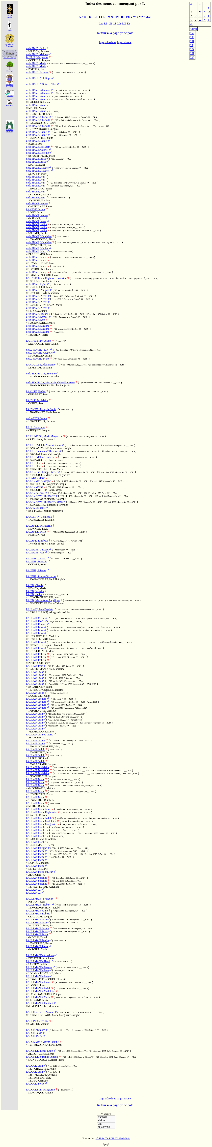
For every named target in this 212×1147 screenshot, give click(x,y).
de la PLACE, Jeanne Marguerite (45, 510)
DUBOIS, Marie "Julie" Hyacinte (52, 475)
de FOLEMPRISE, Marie (41, 155)
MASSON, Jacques (38, 51)
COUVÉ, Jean (36, 403)
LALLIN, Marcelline (37, 1021)
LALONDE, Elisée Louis (39, 1050)
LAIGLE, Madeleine (37, 400)
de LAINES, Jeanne (36, 418)
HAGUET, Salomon (39, 102)
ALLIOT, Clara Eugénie (41, 1053)
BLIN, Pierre (41, 334)
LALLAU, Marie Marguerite (41, 824)
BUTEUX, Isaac (43, 752)
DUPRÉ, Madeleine (39, 862)
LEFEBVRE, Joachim (40, 367)
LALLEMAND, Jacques (39, 967)
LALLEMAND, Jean (37, 970)
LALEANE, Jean (35, 552)
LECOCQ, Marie (43, 287)
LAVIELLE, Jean (37, 815)
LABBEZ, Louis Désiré (46, 281)
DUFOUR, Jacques (44, 421)
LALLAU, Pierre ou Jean (39, 871)
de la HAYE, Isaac (36, 158)
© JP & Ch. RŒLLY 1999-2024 (113, 1138)
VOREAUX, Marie (44, 651)
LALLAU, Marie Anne (38, 809)
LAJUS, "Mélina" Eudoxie (40, 457)
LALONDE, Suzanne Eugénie (42, 1056)
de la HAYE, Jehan (36, 221)
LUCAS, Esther (36, 164)
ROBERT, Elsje (42, 1077)
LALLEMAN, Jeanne (37, 928)
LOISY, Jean (35, 212)
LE (192, 37)
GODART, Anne (37, 564)
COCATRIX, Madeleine (47, 636)
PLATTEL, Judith (43, 137)
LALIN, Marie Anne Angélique (43, 600)
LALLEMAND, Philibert (39, 1003)
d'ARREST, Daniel (44, 519)
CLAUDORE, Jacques (40, 916)
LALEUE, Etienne (36, 570)
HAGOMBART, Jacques (41, 322)
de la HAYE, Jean (35, 176)
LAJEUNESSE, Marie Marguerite (44, 436)
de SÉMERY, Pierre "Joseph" (49, 543)
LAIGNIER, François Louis (41, 409)
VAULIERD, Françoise (40, 925)
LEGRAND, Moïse (38, 1000)
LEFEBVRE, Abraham (46, 886)
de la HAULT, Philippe (38, 78)
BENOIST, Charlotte (45, 710)
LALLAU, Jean (34, 713)
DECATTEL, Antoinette (41, 958)
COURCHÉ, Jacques (45, 776)
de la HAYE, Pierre (36, 296)
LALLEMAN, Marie (37, 934)
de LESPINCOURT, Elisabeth (50, 979)
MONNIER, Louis (38, 528)
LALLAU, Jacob (35, 671)
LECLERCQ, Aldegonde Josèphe (52, 612)
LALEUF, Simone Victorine (41, 576)
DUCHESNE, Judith (39, 695)
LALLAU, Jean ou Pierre (39, 734)
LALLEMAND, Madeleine (40, 991)
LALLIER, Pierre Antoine (40, 1012)
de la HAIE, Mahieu (37, 54)
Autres (193, 28)
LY (191, 57)
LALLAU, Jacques (36, 698)
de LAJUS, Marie (35, 478)
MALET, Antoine (37, 108)
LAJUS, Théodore (36, 507)
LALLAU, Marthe (36, 827)
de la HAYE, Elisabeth (38, 146)
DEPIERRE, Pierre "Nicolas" (50, 603)
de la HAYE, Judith (36, 224)
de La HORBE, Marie (37, 358)
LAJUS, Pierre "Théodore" (40, 495)
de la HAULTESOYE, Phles (41, 84)
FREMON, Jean (36, 534)
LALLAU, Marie (35, 779)
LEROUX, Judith (37, 310)
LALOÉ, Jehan (34, 1032)
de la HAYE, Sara (35, 319)
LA (192, 33)
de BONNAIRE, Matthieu (42, 788)
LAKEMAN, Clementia (39, 516)
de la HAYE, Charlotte (38, 120)
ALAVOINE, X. (36, 737)
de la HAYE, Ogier (36, 284)
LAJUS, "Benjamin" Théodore (42, 451)
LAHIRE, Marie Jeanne (38, 340)
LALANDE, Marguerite (39, 525)
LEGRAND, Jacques (45, 764)
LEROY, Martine (37, 173)
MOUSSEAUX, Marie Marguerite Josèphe (57, 1015)
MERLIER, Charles (44, 800)
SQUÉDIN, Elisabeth (39, 200)
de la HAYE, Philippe (37, 290)
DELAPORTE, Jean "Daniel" (44, 343)
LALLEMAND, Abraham (40, 955)
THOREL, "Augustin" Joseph (50, 484)
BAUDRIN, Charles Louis (48, 460)
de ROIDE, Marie (37, 949)
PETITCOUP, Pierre (39, 663)
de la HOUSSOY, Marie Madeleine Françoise (50, 382)
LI (191, 45)
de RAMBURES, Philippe (48, 994)
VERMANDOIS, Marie (41, 731)
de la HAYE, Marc (36, 251)
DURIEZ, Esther (43, 943)
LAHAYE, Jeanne (35, 209)
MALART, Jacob (37, 233)
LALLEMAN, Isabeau (38, 913)
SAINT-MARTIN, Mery (47, 746)
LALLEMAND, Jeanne (38, 982)
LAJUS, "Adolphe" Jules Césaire (43, 445)
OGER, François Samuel (41, 439)
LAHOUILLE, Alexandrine (40, 364)
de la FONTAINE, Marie (47, 973)
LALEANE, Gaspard (37, 549)
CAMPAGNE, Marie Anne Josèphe (53, 448)
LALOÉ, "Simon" (35, 1029)
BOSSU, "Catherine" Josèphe (50, 498)
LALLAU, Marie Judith (39, 818)
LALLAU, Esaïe (35, 621)
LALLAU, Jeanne (35, 740)
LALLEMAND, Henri (38, 961)
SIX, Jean (39, 985)
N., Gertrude (41, 1080)
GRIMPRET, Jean (38, 394)
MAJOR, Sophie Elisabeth (48, 645)
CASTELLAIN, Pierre (40, 206)
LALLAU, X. (33, 889)
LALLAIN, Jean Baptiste (39, 609)
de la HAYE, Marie (36, 257)
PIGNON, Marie (37, 588)
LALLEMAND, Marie (38, 997)
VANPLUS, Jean (43, 245)
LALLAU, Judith (35, 749)
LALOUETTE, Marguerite (40, 1089)
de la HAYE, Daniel (36, 131)
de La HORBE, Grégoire (39, 352)
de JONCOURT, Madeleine (48, 689)
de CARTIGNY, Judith (40, 686)
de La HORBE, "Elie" (38, 349)
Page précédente (107, 42)
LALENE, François (36, 561)
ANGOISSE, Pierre (44, 239)
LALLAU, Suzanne (36, 877)
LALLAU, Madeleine (37, 767)
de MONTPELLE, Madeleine (44, 1006)
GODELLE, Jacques (39, 60)
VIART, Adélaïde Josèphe (48, 454)
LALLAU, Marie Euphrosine (41, 812)
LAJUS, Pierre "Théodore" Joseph (44, 501)
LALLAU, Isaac (35, 627)
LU (192, 53)
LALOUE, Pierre (35, 1083)
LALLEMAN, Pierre (37, 946)
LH (192, 41)
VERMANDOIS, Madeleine (49, 668)
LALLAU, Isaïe (34, 665)
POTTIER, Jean (36, 69)
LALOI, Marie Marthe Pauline (42, 1041)
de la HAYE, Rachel (37, 313)
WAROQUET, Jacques (46, 128)
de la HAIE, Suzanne (37, 72)
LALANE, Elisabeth (37, 540)
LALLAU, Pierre (35, 850)
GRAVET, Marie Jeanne (47, 412)
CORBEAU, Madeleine (46, 293)
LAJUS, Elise (33, 463)
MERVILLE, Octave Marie (48, 469)
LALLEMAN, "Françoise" (40, 898)
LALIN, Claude (34, 585)
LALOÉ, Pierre (34, 1035)
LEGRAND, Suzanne (39, 194)
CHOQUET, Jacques (39, 430)
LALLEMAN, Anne (37, 910)
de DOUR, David (37, 937)
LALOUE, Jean (34, 1065)
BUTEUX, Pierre (43, 794)
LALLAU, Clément (36, 618)
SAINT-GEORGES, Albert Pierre (46, 1059)
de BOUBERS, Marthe (46, 376)
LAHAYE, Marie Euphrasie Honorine (46, 278)
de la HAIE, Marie (36, 63)
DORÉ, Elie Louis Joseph (48, 489)
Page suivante (124, 42)
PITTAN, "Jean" (37, 901)
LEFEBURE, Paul (38, 758)
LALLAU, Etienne (36, 624)
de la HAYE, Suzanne (37, 325)
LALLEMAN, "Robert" (39, 904)
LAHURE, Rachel (36, 391)
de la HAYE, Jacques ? (38, 170)
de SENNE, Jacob (37, 218)
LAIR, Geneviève (35, 427)
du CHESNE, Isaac (44, 263)
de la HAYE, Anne (36, 96)
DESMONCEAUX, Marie (48, 304)
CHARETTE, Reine (45, 1068)
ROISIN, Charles (43, 269)
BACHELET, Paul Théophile (49, 579)
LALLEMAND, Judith (38, 988)
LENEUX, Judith (37, 964)
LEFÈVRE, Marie (38, 868)
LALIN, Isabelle (35, 591)
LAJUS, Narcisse (35, 492)
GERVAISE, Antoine (45, 839)
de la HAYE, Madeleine (39, 236)
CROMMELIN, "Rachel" (47, 907)
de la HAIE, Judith (36, 48)
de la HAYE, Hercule (37, 152)
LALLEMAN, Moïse (37, 940)
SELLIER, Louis (43, 114)
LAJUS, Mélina (34, 486)
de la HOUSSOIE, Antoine (40, 373)
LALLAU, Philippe (36, 847)
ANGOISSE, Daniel (45, 122)
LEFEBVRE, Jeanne (45, 639)
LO (192, 49)
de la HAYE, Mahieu (37, 248)
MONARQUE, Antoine (40, 1092)
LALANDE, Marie (36, 531)
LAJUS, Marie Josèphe (38, 481)
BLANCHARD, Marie (40, 254)
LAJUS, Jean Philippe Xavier (41, 472)
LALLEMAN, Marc (37, 931)
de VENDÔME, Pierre (46, 275)
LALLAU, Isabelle (36, 654)
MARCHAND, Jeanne (40, 355)
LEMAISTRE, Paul (44, 845)
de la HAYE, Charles (37, 117)
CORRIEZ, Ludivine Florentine (51, 504)
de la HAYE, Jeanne (37, 203)
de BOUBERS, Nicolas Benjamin (52, 385)
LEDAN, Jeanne (43, 188)
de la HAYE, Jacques (37, 167)
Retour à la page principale (115, 33)
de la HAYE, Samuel (37, 316)
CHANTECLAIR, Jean (46, 597)
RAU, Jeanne (35, 143)
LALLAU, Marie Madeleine (41, 821)
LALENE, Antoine (36, 558)
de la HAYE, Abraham (38, 90)
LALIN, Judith (34, 594)
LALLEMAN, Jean (36, 919)
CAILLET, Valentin (38, 1024)
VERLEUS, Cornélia (45, 1074)
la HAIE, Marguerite (37, 57)
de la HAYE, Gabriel (37, 149)
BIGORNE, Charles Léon (48, 1044)
